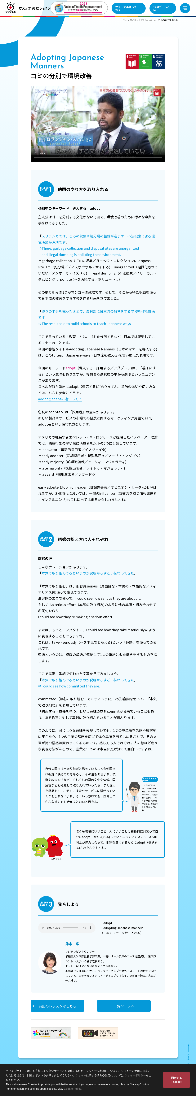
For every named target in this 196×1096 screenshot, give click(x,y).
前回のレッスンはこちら (57, 1005)
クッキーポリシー (135, 1075)
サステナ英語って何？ (126, 8)
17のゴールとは (161, 8)
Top (125, 20)
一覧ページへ (124, 1005)
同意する (176, 1080)
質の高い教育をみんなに (141, 20)
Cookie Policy (73, 1088)
